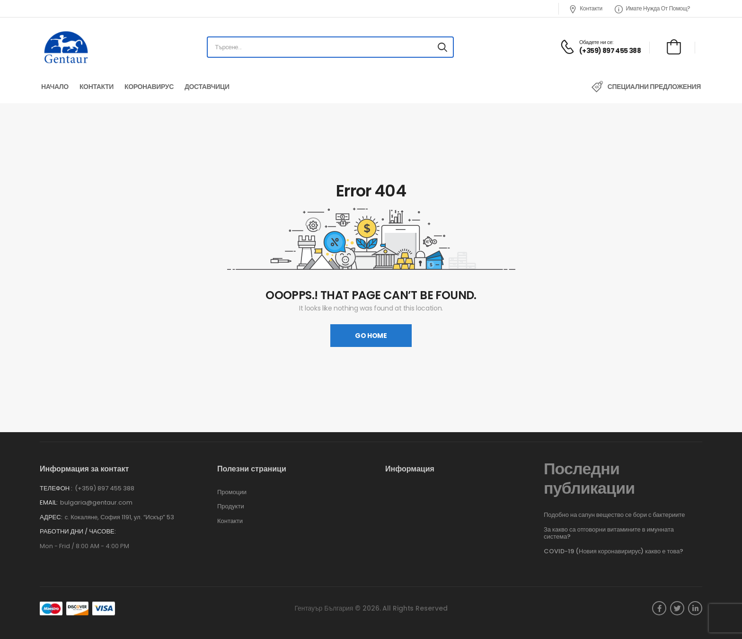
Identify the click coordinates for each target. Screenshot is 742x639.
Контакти (585, 8)
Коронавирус (149, 86)
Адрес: (51, 517)
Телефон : (56, 488)
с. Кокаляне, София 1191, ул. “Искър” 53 (120, 517)
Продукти (230, 506)
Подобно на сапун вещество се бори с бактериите (614, 514)
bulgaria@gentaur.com (96, 502)
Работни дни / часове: (78, 531)
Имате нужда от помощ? (652, 8)
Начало (55, 86)
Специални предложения (654, 86)
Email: (49, 502)
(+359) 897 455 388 (104, 488)
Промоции (232, 492)
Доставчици (207, 86)
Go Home (371, 335)
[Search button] (442, 47)
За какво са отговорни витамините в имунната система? (609, 533)
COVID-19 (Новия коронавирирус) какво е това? (614, 551)
